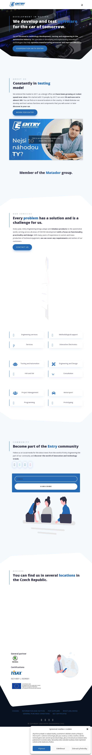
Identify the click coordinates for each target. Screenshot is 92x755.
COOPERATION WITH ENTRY (30, 49)
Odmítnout (60, 748)
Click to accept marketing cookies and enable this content (46, 139)
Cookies (15, 711)
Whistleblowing (70, 711)
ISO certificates (60, 714)
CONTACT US (22, 247)
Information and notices (33, 711)
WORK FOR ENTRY (25, 112)
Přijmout (41, 748)
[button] (87, 729)
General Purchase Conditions (36, 714)
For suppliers (54, 711)
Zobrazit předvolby (79, 748)
